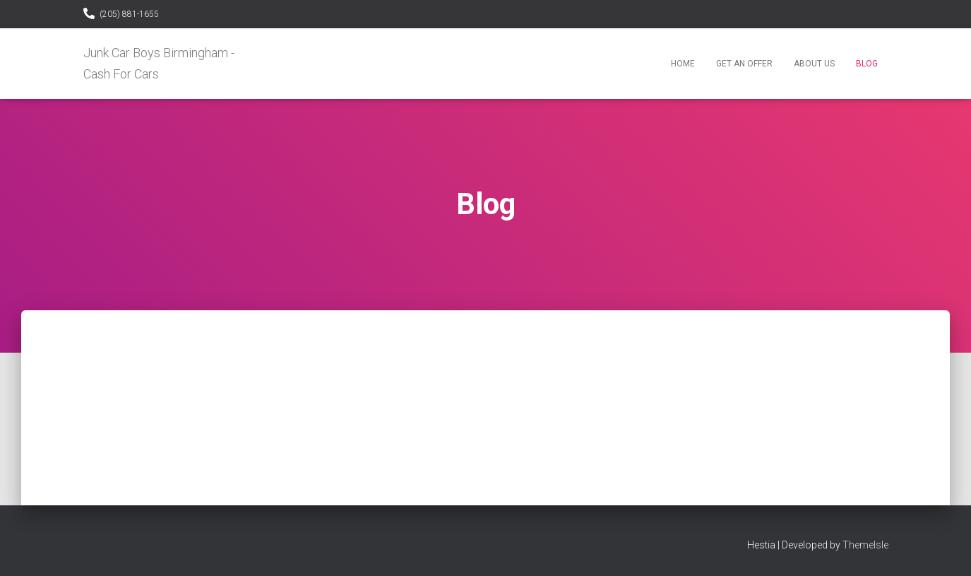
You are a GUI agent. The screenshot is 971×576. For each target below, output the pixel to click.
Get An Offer (744, 64)
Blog (867, 64)
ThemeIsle (865, 545)
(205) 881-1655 (129, 14)
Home (683, 64)
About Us (814, 64)
